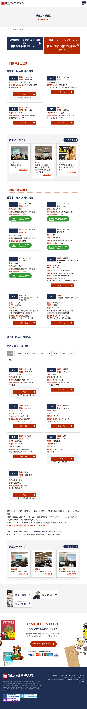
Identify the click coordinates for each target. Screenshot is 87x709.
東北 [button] (26, 353)
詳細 (24, 94)
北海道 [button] (18, 353)
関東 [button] (34, 353)
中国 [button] (56, 353)
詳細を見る (23, 170)
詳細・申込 (61, 92)
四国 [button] (63, 353)
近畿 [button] (48, 353)
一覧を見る (70, 140)
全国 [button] (10, 353)
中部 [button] (41, 353)
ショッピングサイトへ (42, 634)
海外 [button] (10, 360)
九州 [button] (70, 353)
